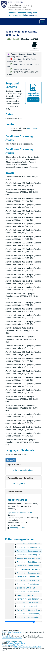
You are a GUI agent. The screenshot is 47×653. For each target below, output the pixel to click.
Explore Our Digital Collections (12, 638)
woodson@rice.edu (17, 528)
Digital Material (14, 464)
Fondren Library (7, 645)
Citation (34, 45)
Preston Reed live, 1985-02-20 (29, 558)
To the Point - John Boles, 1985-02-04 (32, 547)
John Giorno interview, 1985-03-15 (30, 569)
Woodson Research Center (20, 13)
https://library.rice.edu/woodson (20, 513)
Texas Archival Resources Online (13, 632)
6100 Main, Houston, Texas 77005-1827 (27, 647)
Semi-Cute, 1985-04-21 (26, 595)
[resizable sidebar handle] (23, 622)
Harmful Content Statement (12, 641)
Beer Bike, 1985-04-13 (26, 588)
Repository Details (15, 491)
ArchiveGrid (6, 636)
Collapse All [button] (11, 460)
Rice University (32, 128)
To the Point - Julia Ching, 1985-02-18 (32, 555)
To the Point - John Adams (23, 470)
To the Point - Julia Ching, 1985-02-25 (32, 562)
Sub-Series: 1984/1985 (22, 69)
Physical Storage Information (20, 478)
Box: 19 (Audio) (19, 484)
